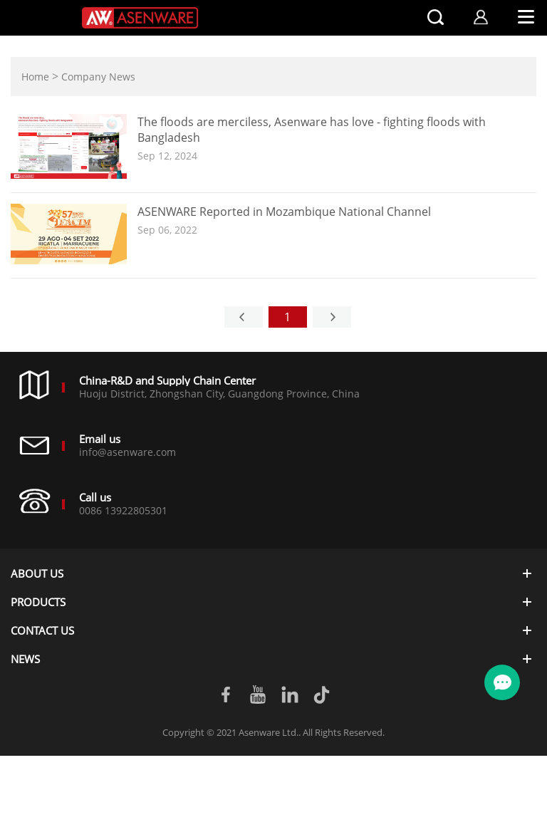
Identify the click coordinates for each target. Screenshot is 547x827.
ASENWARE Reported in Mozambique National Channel (284, 211)
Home (35, 76)
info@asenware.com (127, 452)
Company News (98, 76)
